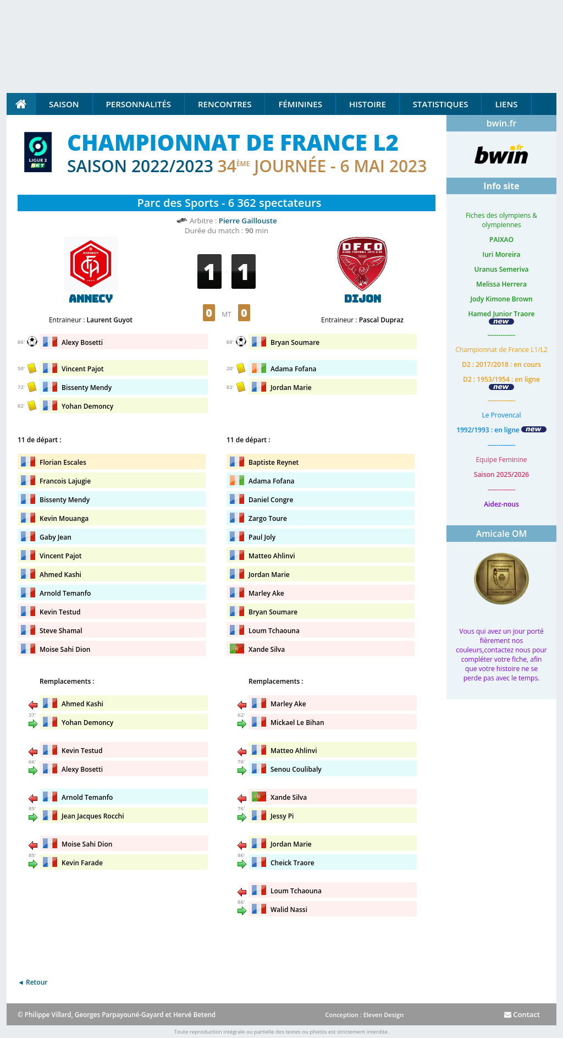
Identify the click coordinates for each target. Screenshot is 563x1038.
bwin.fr (502, 123)
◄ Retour (32, 982)
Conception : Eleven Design (364, 1014)
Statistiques (440, 103)
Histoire (367, 103)
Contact (522, 1014)
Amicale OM (501, 534)
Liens (506, 103)
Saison (64, 103)
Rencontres (224, 103)
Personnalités (138, 103)
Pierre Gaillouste (248, 221)
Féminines (300, 103)
